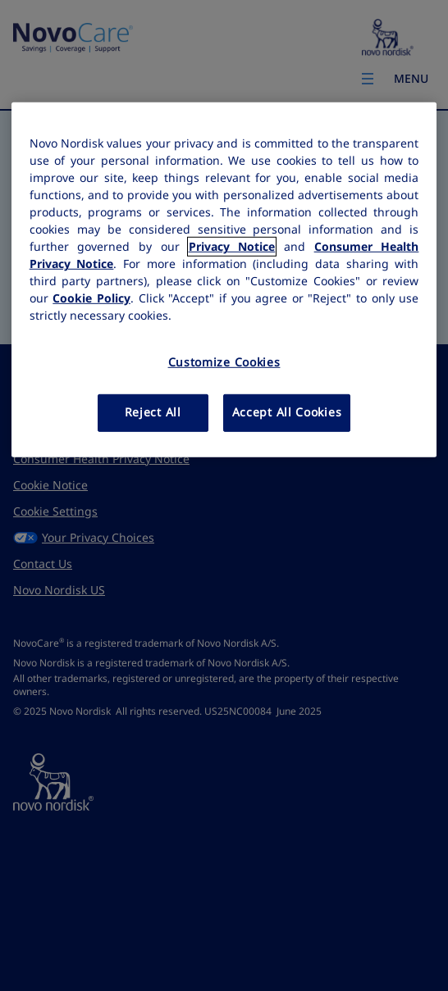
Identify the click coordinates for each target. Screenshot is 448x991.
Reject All (153, 412)
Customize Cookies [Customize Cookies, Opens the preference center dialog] (224, 362)
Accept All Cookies (287, 412)
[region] (224, 279)
